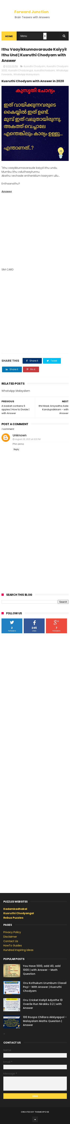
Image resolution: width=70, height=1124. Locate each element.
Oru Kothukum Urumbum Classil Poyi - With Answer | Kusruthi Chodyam (44, 987)
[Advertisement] (35, 230)
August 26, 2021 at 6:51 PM (27, 439)
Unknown (20, 435)
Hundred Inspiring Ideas (18, 950)
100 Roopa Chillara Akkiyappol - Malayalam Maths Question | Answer (45, 1021)
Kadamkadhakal (15, 909)
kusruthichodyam (44, 70)
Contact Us (10, 941)
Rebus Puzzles (13, 918)
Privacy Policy (12, 932)
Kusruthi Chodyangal (20, 70)
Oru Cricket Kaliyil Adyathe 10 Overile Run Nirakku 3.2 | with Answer (43, 1004)
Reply (16, 449)
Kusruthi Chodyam (34, 66)
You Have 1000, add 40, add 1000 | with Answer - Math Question (41, 970)
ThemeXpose (42, 1111)
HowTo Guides (12, 945)
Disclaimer (10, 937)
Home (9, 36)
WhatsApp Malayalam (26, 74)
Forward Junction (31, 11)
